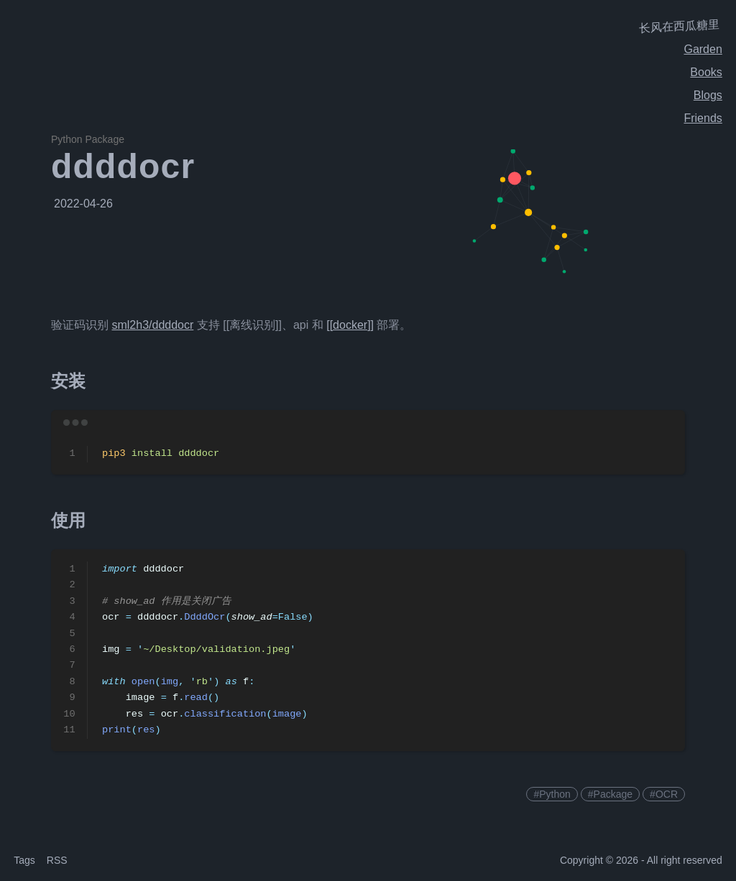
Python (555, 794)
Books (706, 72)
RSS (57, 860)
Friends (703, 118)
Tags (24, 860)
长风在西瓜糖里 (679, 26)
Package (613, 794)
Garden (703, 49)
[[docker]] (350, 325)
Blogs (708, 95)
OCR (667, 794)
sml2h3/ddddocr (152, 325)
